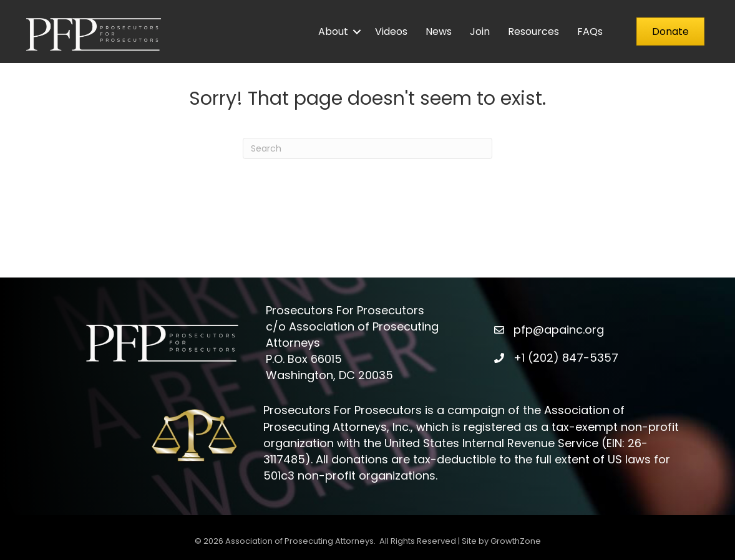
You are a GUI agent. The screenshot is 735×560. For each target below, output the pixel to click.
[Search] (367, 148)
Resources (533, 31)
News (439, 31)
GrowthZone (515, 541)
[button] (670, 31)
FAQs (590, 31)
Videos (391, 31)
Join (480, 31)
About (333, 31)
